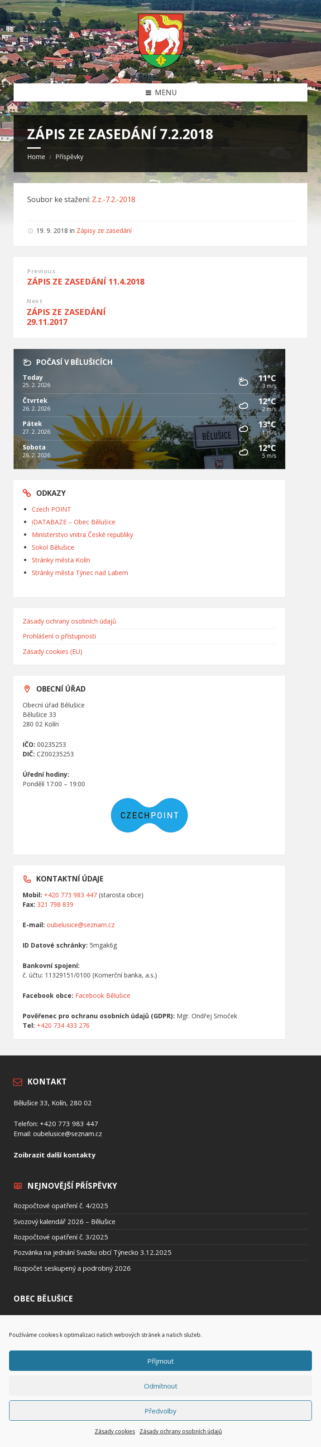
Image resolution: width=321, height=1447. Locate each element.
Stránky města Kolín (61, 560)
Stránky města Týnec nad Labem (80, 572)
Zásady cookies (115, 1431)
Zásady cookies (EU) (52, 651)
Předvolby (160, 1410)
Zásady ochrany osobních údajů (180, 1431)
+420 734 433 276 (63, 1025)
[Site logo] (160, 65)
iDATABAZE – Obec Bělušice (73, 522)
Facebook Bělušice (102, 995)
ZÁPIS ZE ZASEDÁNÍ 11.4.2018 (85, 281)
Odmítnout (160, 1385)
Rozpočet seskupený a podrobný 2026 (72, 1268)
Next (35, 301)
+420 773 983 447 (70, 894)
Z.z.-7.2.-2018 (113, 199)
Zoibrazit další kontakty (54, 1154)
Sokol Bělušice (53, 547)
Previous (41, 271)
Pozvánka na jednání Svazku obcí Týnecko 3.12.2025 (93, 1252)
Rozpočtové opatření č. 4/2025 (61, 1205)
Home (36, 156)
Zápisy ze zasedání (104, 230)
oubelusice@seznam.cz (81, 924)
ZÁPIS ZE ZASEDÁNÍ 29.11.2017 (66, 316)
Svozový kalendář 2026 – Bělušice (64, 1221)
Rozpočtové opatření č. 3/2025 (61, 1236)
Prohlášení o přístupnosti (59, 636)
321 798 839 (55, 904)
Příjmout (160, 1360)
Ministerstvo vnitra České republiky (82, 534)
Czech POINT (51, 509)
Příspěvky (69, 156)
